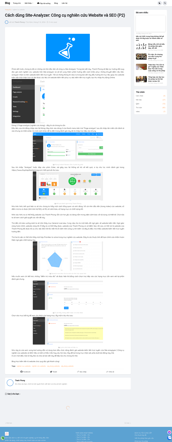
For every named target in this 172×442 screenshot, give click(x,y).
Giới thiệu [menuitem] (28, 3)
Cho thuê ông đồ (140, 435)
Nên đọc (150, 100)
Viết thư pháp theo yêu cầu (144, 438)
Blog (7, 3)
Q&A (150, 104)
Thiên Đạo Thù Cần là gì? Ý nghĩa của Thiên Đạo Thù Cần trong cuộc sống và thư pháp (156, 68)
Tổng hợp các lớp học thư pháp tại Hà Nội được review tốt (156, 79)
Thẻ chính (140, 92)
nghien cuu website (19, 9)
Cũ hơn (127, 423)
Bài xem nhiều (142, 13)
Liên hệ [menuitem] (64, 3)
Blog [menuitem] (56, 3)
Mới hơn (9, 423)
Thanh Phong (20, 380)
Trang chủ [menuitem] (17, 3)
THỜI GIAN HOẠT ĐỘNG (84, 433)
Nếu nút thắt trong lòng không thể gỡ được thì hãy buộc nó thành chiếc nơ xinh (150, 38)
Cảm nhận (150, 96)
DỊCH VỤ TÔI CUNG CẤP (143, 433)
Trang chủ (8, 9)
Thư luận (150, 108)
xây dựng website (67, 366)
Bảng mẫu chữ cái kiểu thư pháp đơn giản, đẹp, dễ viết (156, 46)
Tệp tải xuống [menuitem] (43, 3)
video (150, 111)
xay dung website (53, 366)
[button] (159, 3)
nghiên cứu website (39, 366)
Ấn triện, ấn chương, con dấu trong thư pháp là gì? (155, 56)
